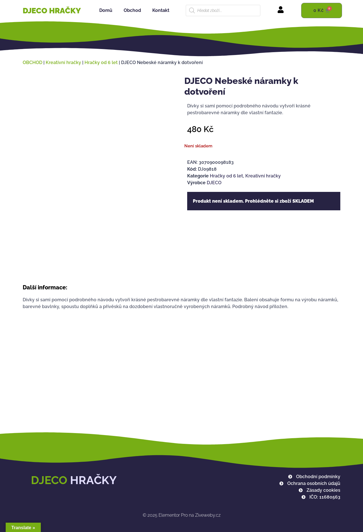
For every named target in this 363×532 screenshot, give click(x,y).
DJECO (214, 182)
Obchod (132, 10)
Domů (105, 10)
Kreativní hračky (63, 62)
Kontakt (160, 10)
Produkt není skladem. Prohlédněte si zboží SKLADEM (253, 201)
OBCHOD (32, 62)
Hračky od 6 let (101, 62)
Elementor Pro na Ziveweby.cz (182, 515)
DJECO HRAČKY (52, 10)
